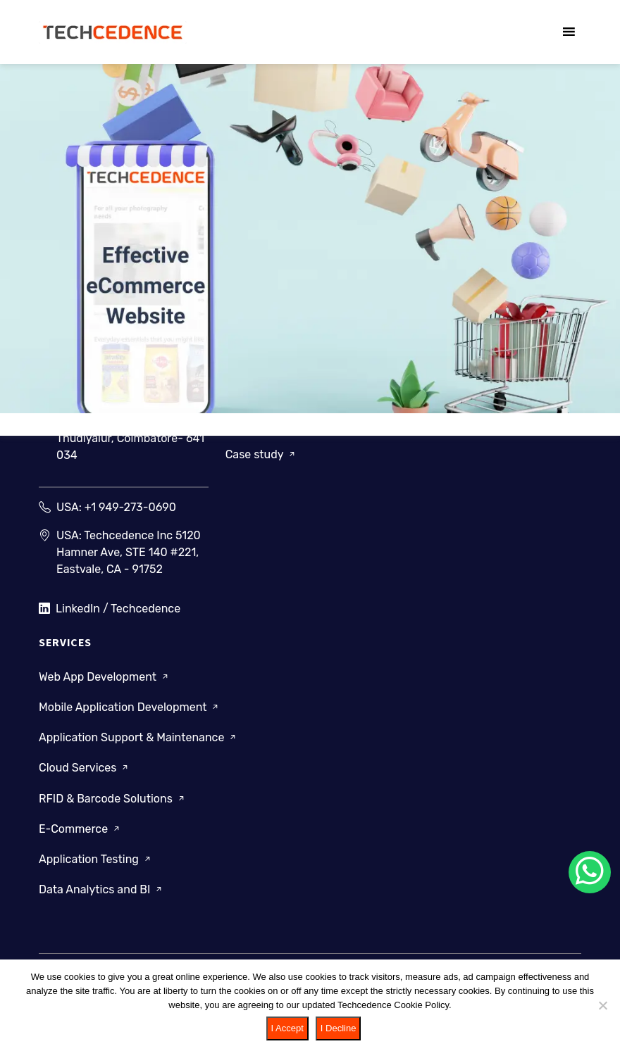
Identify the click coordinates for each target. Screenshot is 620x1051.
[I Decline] (602, 1005)
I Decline (338, 1028)
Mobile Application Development (130, 707)
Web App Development (104, 677)
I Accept (287, 1028)
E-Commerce (80, 829)
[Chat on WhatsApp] (590, 872)
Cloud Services (84, 767)
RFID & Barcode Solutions (113, 798)
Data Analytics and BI (101, 889)
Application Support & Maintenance (138, 737)
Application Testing (96, 859)
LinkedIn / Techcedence (109, 608)
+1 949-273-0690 (130, 507)
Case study (261, 454)
